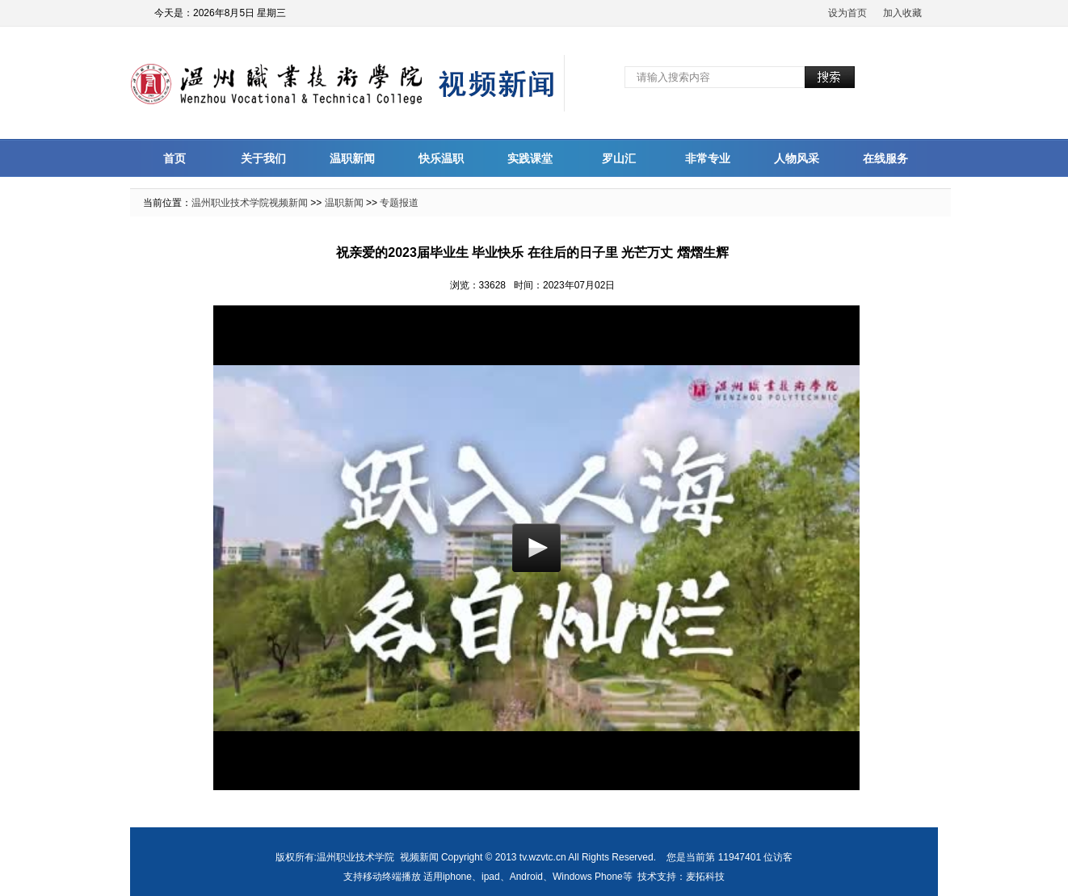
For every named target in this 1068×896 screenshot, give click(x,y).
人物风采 (796, 158)
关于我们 (263, 158)
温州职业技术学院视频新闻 (249, 202)
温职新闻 (352, 158)
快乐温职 (441, 158)
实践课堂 (530, 158)
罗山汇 (619, 158)
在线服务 (885, 158)
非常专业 (707, 158)
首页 (174, 158)
